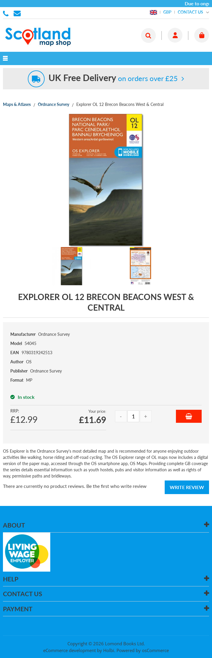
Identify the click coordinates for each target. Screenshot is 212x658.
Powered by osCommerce (142, 650)
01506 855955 (7, 13)
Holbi (108, 650)
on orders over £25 (113, 78)
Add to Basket (189, 416)
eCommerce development (69, 650)
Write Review (187, 487)
